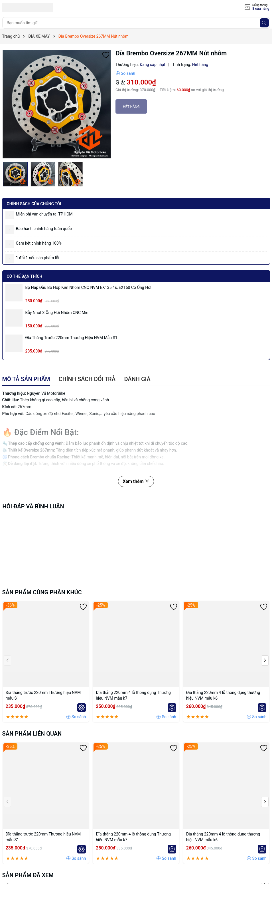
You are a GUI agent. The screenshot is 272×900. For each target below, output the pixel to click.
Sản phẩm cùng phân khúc (42, 592)
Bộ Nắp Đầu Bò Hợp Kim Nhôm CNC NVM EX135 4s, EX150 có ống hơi (88, 287)
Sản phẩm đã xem (28, 875)
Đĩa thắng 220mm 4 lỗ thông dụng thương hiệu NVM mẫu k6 (223, 695)
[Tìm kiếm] (264, 22)
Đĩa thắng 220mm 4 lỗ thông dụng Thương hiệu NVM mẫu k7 (133, 695)
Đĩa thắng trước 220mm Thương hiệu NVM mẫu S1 (71, 337)
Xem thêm (136, 481)
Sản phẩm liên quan (32, 733)
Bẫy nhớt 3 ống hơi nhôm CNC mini (57, 312)
